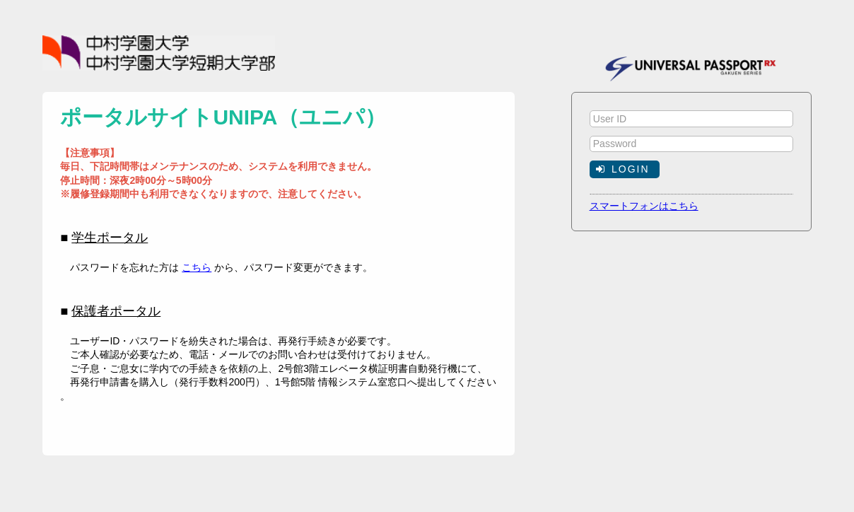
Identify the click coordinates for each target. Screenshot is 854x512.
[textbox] (691, 118)
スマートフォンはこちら (644, 205)
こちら (196, 267)
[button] (625, 169)
